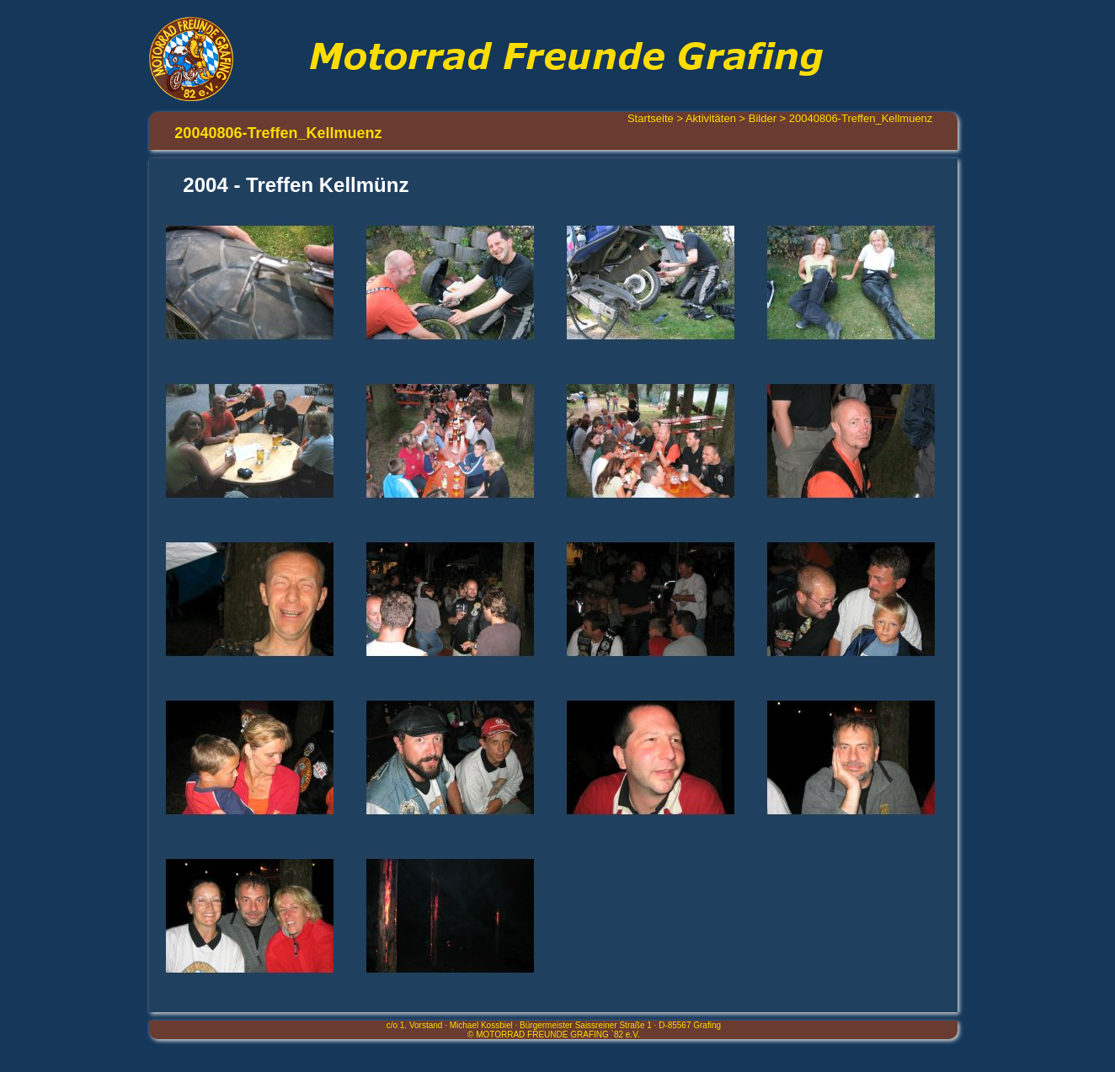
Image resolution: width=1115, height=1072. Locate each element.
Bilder (762, 118)
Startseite (650, 118)
